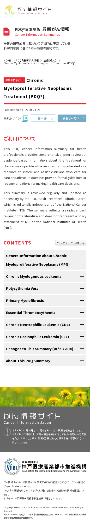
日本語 (42, 118)
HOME (7, 60)
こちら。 (25, 442)
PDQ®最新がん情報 (27, 60)
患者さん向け (70, 118)
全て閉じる (78, 243)
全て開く (62, 243)
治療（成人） (49, 60)
